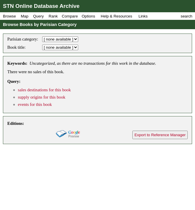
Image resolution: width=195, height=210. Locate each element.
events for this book (35, 104)
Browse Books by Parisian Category (40, 24)
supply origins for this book (41, 97)
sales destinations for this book (44, 90)
